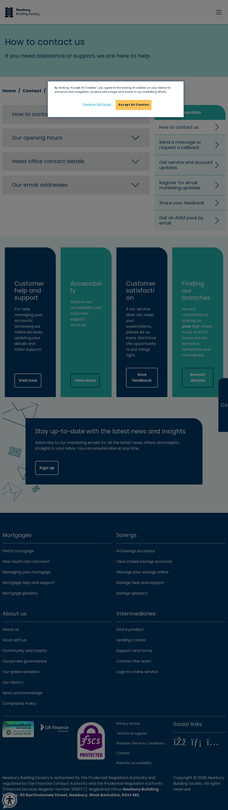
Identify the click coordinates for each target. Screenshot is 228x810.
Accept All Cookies (133, 105)
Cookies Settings (96, 104)
